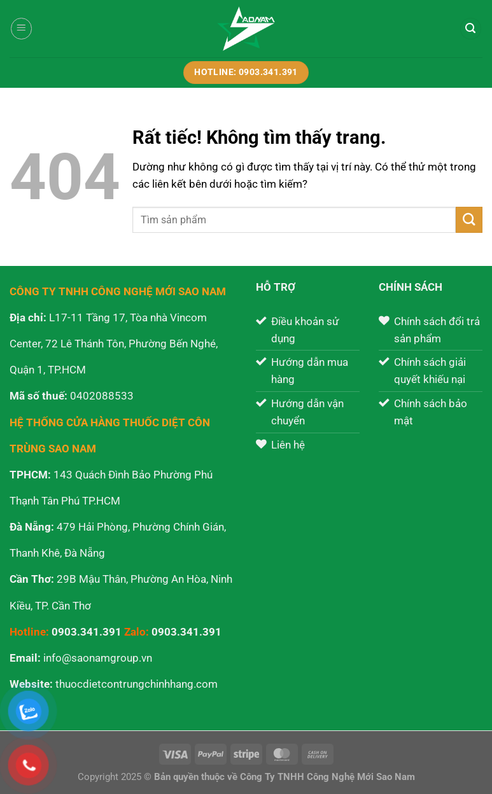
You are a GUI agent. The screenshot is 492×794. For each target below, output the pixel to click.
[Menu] (21, 28)
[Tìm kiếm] (471, 28)
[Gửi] (469, 220)
